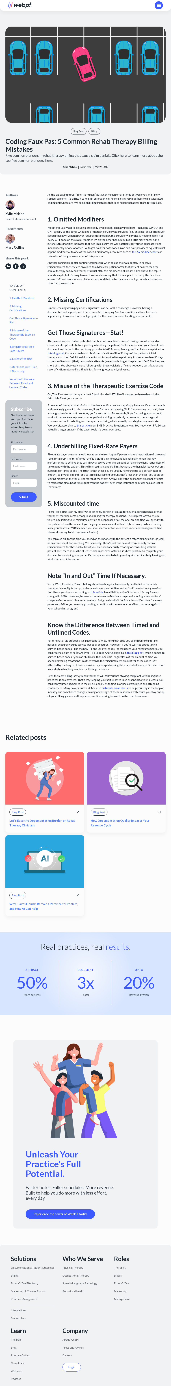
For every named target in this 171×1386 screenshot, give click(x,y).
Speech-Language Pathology (79, 1283)
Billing (15, 1275)
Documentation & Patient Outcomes (32, 1267)
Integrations (18, 1310)
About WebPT (71, 1339)
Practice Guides (20, 1355)
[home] (20, 5)
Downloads (18, 1363)
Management (122, 1299)
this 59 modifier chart (145, 251)
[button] (159, 5)
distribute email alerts (115, 688)
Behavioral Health (73, 1291)
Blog (14, 1347)
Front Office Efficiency (24, 1283)
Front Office (121, 1283)
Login (71, 1367)
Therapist (120, 1267)
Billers (118, 1275)
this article (83, 425)
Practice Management (24, 1299)
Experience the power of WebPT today (60, 1214)
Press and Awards (73, 1347)
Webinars (16, 1371)
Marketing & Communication (28, 1291)
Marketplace (18, 1318)
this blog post (55, 353)
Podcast (16, 1378)
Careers (67, 1355)
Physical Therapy (72, 1267)
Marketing (120, 1291)
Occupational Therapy (75, 1275)
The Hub (16, 1339)
